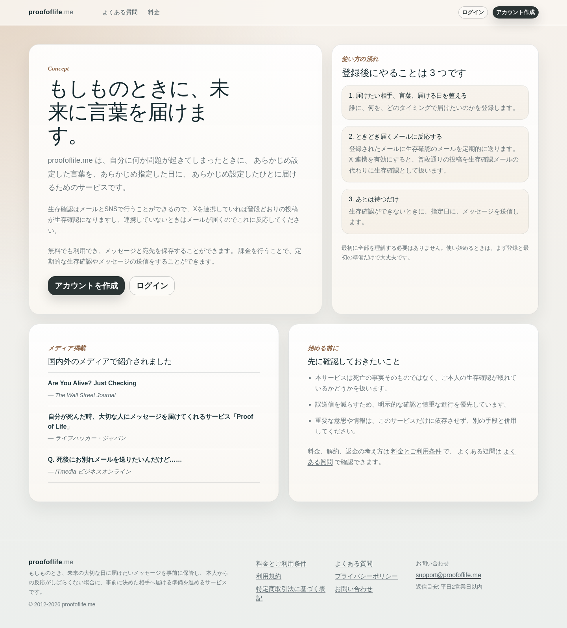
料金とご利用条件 (416, 451)
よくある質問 (120, 12)
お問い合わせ (354, 588)
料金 (154, 12)
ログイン (473, 12)
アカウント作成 (515, 12)
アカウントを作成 (86, 285)
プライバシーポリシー (366, 576)
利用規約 (268, 576)
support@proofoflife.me (449, 575)
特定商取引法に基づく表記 (290, 593)
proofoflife (51, 12)
